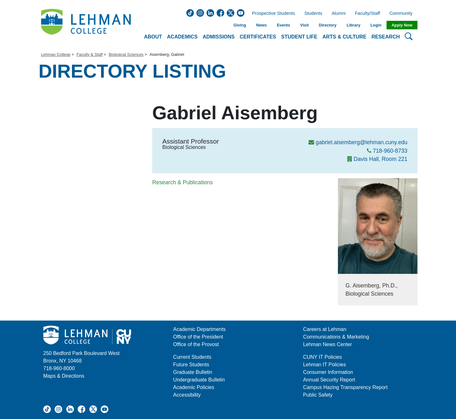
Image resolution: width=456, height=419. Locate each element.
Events (283, 25)
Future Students (191, 364)
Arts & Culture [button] (344, 36)
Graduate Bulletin (192, 372)
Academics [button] (182, 36)
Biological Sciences (126, 54)
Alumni (338, 13)
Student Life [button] (299, 36)
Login (375, 25)
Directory (327, 25)
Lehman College (55, 54)
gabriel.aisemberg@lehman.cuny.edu (361, 142)
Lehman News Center (327, 344)
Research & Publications (182, 182)
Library (353, 25)
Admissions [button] (219, 36)
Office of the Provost (196, 344)
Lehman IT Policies (324, 364)
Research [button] (385, 36)
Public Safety (318, 395)
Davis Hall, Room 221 (380, 159)
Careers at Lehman (324, 329)
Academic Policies (193, 387)
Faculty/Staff (367, 13)
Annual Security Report (329, 379)
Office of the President (198, 336)
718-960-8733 (390, 151)
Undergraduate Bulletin (199, 379)
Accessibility (187, 395)
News (261, 25)
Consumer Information (328, 372)
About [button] (153, 36)
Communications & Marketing (336, 336)
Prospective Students (271, 13)
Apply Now (402, 25)
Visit (304, 25)
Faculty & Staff (89, 54)
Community (402, 13)
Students (313, 13)
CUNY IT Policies (322, 357)
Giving (239, 25)
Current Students (192, 357)
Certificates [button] (258, 36)
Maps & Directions (63, 376)
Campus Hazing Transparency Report (345, 387)
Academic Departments (199, 329)
